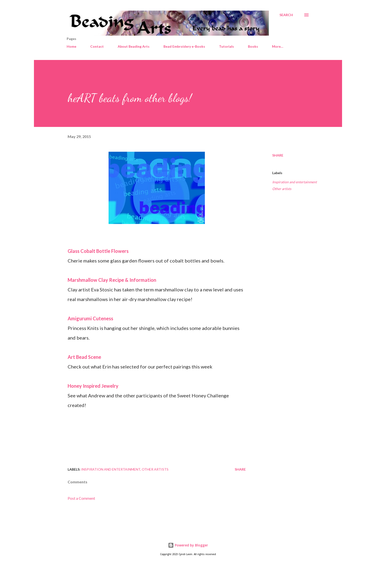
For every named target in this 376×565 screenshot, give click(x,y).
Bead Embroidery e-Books (184, 46)
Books (253, 46)
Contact (97, 46)
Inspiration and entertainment (294, 182)
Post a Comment (81, 498)
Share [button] (277, 155)
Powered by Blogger (188, 545)
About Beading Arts (133, 46)
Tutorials (226, 46)
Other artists (281, 189)
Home (71, 46)
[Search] (286, 15)
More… (277, 46)
